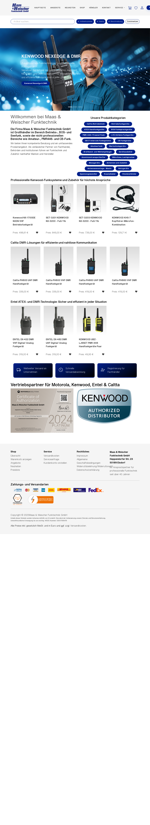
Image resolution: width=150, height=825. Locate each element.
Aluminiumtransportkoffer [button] (93, 157)
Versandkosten (51, 456)
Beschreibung (115, 21)
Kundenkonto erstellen (55, 463)
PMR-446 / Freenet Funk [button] (94, 135)
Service (119, 8)
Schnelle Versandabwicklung (72, 370)
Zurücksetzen (132, 21)
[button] (11, 69)
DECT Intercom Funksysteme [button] (98, 141)
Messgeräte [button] (94, 163)
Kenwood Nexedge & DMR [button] (35, 83)
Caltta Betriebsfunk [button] (96, 124)
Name (100, 21)
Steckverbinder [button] (129, 174)
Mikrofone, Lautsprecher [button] (123, 157)
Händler (93, 8)
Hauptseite (40, 8)
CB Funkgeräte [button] (124, 141)
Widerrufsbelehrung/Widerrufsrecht (95, 466)
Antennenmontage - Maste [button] (99, 168)
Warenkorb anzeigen (21, 459)
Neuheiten (70, 8)
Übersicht (15, 456)
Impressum (82, 456)
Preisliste (15, 470)
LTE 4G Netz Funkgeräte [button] (122, 135)
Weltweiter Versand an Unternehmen (31, 370)
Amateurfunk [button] (96, 146)
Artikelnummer (85, 21)
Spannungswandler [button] (88, 174)
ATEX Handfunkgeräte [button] (94, 129)
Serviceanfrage (51, 459)
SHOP (82, 8)
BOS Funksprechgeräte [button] (121, 129)
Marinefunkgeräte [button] (117, 146)
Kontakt (106, 8)
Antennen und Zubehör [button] (117, 163)
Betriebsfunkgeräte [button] (120, 124)
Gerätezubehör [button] (126, 152)
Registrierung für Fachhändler (113, 370)
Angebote (55, 8)
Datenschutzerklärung (88, 470)
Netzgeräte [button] (123, 168)
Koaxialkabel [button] (109, 174)
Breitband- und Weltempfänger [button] (98, 152)
